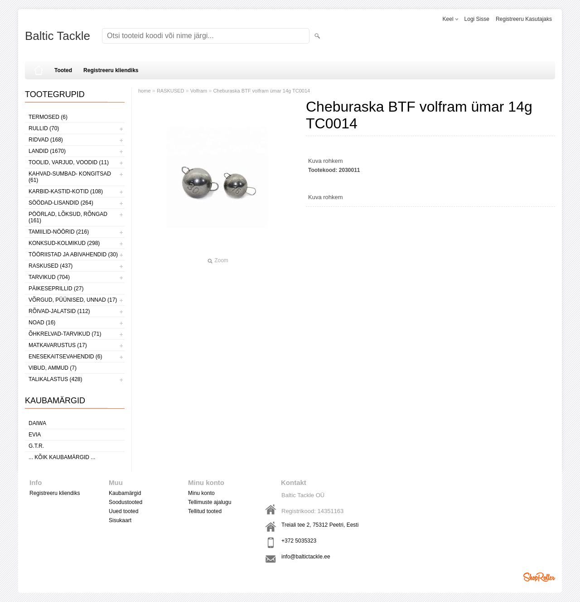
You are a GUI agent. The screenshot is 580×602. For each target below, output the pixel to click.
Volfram (198, 90)
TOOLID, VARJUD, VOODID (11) (69, 162)
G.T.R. (36, 446)
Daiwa (37, 423)
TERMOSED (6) (48, 117)
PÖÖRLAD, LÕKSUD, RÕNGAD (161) (68, 217)
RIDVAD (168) (46, 140)
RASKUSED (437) (50, 266)
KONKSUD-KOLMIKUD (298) (64, 243)
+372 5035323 (298, 541)
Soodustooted (125, 502)
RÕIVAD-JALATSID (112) (59, 311)
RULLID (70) (44, 128)
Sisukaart (120, 520)
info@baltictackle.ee (305, 556)
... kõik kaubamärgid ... (62, 457)
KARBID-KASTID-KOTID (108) (66, 191)
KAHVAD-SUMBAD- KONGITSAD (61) (70, 177)
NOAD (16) (42, 322)
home (144, 90)
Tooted (63, 70)
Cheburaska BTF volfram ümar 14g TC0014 (261, 90)
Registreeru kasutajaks (524, 19)
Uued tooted (123, 511)
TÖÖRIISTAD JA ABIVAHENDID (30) (73, 254)
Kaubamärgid (125, 493)
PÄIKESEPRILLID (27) (56, 288)
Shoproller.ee (539, 577)
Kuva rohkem (325, 160)
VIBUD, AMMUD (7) (53, 368)
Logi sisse (476, 19)
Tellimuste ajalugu (209, 502)
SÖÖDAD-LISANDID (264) (61, 203)
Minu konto (201, 493)
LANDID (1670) (47, 151)
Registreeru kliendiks (110, 70)
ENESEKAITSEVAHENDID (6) (65, 356)
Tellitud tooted (205, 511)
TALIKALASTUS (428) (55, 379)
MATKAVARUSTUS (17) (58, 345)
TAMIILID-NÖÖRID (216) (59, 232)
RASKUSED (170, 90)
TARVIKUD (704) (49, 277)
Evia (35, 434)
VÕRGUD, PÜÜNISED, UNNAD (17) (73, 300)
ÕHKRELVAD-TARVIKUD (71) (65, 334)
